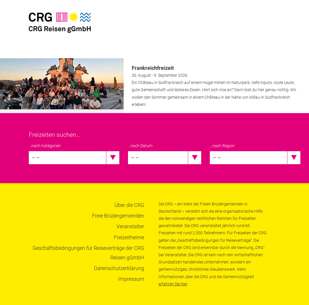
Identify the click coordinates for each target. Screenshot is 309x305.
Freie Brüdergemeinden (118, 216)
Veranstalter (130, 226)
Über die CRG (129, 205)
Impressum (131, 279)
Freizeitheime (129, 237)
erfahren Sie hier (173, 284)
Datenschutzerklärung (119, 268)
